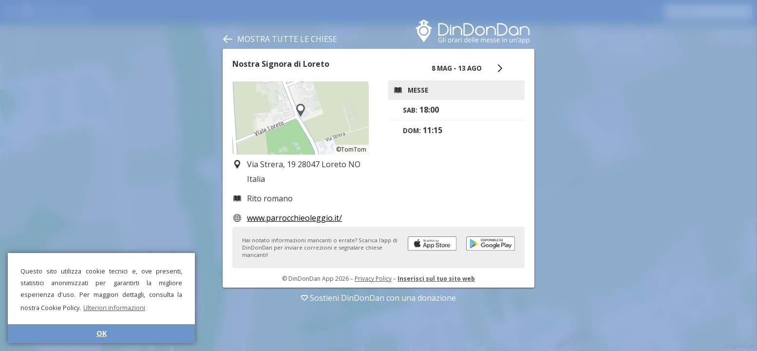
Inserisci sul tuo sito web (436, 278)
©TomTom (351, 149)
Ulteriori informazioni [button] (114, 307)
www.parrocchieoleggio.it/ (294, 218)
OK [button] (101, 333)
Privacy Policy (373, 278)
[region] (300, 118)
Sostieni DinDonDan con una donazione (378, 297)
